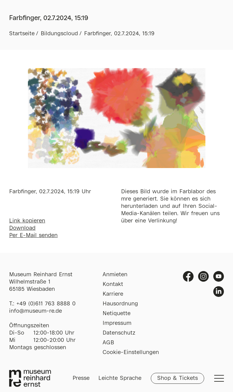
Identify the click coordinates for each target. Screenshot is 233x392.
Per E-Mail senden (33, 235)
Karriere (113, 294)
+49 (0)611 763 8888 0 (46, 303)
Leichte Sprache (119, 378)
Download (22, 228)
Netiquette (116, 313)
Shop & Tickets (177, 378)
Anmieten (115, 274)
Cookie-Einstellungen (131, 352)
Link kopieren (27, 220)
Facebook (188, 276)
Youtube (218, 276)
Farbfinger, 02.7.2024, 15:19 (119, 33)
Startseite (22, 33)
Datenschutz (119, 333)
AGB (108, 342)
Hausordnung (120, 303)
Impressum (117, 323)
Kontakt (113, 284)
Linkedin (218, 291)
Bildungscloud (59, 33)
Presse (81, 378)
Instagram (203, 276)
